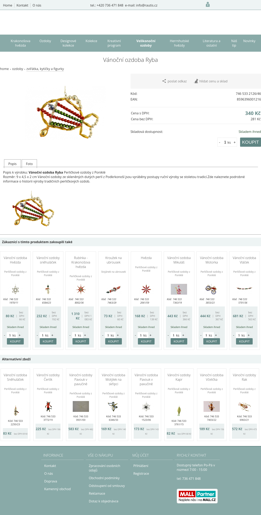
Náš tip (234, 43)
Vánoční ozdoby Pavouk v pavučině (80, 379)
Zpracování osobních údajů (104, 468)
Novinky (249, 41)
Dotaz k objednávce (103, 501)
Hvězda (146, 258)
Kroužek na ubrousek (113, 260)
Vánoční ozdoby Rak (244, 377)
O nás (48, 473)
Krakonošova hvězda (20, 43)
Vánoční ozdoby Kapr (179, 377)
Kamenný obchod (57, 489)
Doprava (50, 481)
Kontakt (50, 466)
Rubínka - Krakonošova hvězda (80, 262)
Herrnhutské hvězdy (179, 43)
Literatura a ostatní (211, 43)
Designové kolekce (68, 43)
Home (4, 69)
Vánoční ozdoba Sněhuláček (15, 377)
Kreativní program (114, 43)
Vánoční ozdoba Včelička (211, 377)
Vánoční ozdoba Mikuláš (179, 260)
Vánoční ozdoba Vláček (244, 260)
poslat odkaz (174, 81)
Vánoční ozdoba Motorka (211, 260)
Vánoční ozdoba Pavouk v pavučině (146, 379)
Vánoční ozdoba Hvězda (15, 260)
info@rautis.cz (146, 5)
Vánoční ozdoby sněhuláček (48, 260)
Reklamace (97, 493)
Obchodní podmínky (104, 478)
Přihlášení (140, 466)
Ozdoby (17, 69)
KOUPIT (250, 142)
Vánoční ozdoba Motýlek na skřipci (113, 379)
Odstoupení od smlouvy (107, 485)
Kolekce (91, 41)
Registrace (141, 473)
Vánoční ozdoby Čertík (48, 377)
